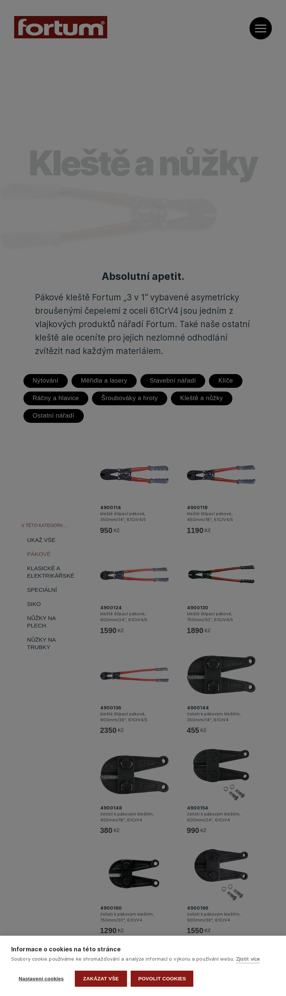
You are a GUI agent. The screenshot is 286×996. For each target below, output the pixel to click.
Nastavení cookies (41, 978)
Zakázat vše (101, 978)
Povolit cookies (162, 978)
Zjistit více (248, 959)
